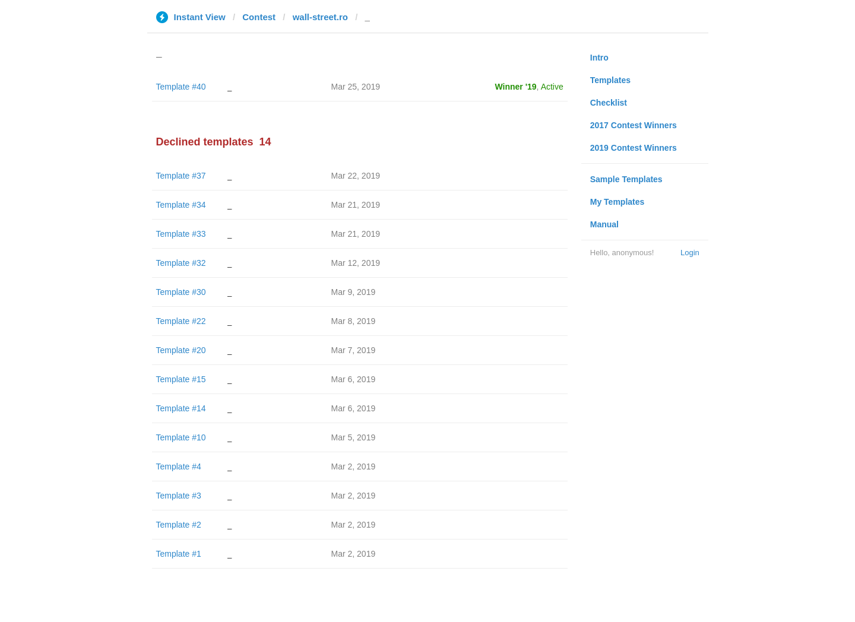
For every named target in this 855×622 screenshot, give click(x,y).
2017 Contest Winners (633, 125)
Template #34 (181, 205)
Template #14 (181, 408)
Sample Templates (626, 179)
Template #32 (181, 263)
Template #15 (181, 379)
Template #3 (178, 495)
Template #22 (181, 321)
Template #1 (178, 553)
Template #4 (178, 466)
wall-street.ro (320, 17)
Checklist (608, 102)
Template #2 (178, 524)
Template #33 (181, 234)
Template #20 (181, 350)
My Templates (617, 202)
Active (552, 86)
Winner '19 (516, 86)
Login (689, 252)
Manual (604, 224)
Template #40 (181, 86)
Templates (610, 80)
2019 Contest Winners (633, 148)
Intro (599, 57)
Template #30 (181, 292)
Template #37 (181, 175)
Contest (259, 17)
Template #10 (181, 437)
